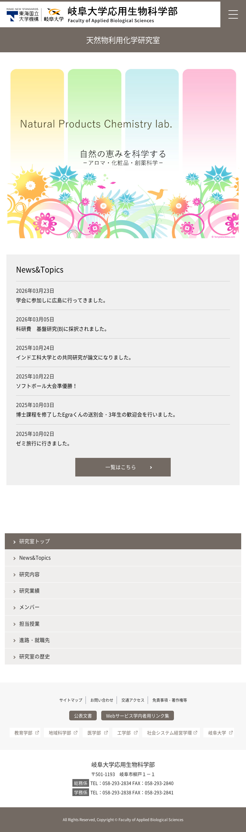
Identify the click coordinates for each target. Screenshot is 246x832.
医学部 (94, 732)
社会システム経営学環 (169, 732)
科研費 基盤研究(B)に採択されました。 (63, 328)
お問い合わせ (101, 700)
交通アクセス (132, 700)
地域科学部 (60, 732)
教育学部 (23, 732)
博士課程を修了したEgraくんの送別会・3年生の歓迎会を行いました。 (97, 414)
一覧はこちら (120, 467)
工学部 (124, 732)
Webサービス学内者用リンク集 (137, 715)
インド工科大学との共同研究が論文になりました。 (75, 357)
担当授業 (29, 623)
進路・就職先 (34, 640)
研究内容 (29, 574)
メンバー (29, 607)
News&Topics (35, 557)
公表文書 (83, 715)
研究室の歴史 (34, 656)
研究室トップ (34, 541)
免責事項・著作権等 (169, 700)
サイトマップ (70, 700)
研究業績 (29, 590)
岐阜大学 (217, 732)
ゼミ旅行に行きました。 (44, 443)
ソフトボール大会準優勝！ (47, 386)
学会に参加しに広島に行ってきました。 (62, 300)
